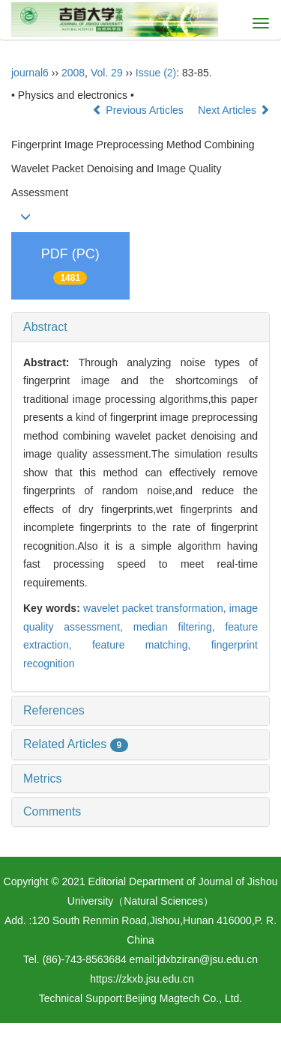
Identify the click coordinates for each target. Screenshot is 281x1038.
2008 (73, 73)
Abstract (45, 327)
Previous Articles (139, 110)
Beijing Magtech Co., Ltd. (183, 998)
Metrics (42, 778)
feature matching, (151, 645)
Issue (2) (156, 73)
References (54, 710)
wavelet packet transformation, (156, 608)
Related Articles (75, 744)
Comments (52, 811)
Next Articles (234, 110)
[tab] (140, 327)
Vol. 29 (107, 73)
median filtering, (179, 627)
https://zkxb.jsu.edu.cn (142, 979)
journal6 (30, 73)
